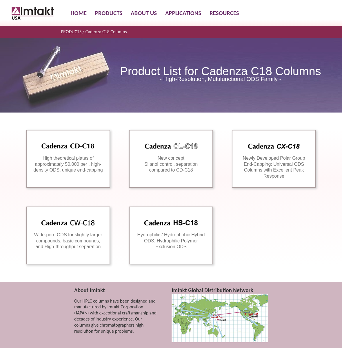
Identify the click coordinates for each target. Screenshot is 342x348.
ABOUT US (144, 13)
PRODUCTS (108, 13)
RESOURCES (224, 13)
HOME (79, 13)
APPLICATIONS (183, 13)
